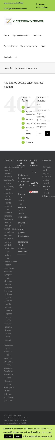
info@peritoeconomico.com (15, 8)
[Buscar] (47, 133)
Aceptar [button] (9, 436)
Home (28, 107)
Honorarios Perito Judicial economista (21, 246)
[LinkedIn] (35, 172)
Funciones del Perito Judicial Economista (21, 229)
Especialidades (32, 123)
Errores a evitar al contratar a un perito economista (21, 205)
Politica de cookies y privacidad (37, 436)
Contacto (29, 142)
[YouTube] (32, 172)
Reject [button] (18, 436)
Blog (28, 138)
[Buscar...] (41, 133)
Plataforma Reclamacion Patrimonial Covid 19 (21, 181)
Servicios (29, 119)
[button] (15, 56)
